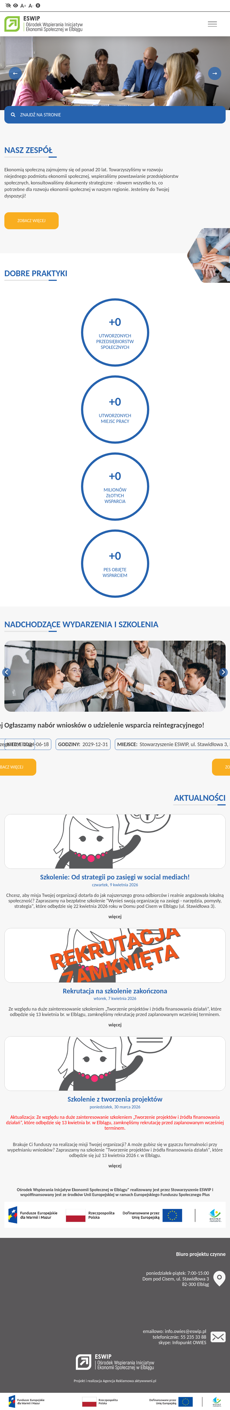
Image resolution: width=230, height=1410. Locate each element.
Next (214, 73)
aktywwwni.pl (145, 1381)
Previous (15, 73)
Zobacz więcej (31, 220)
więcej (114, 917)
